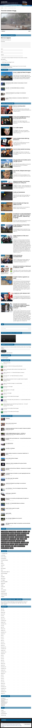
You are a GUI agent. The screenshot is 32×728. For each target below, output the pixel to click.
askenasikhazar (17, 533)
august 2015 (3, 673)
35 (11, 525)
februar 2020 (3, 612)
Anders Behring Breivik (5, 533)
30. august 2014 (8, 470)
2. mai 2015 (15, 162)
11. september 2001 (4, 531)
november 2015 (3, 668)
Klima (2, 570)
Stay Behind (21, 544)
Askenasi (12, 533)
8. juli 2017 (15, 238)
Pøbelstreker (3, 583)
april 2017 (2, 640)
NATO (11, 542)
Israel (8, 538)
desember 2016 (3, 647)
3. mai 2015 (15, 184)
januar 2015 (3, 685)
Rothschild (12, 544)
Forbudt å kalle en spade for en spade (21, 277)
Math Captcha (3, 59)
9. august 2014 (8, 494)
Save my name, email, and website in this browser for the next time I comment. (14, 57)
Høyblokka (3, 538)
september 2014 (3, 691)
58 (19, 73)
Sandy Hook (3, 586)
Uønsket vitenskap (4, 594)
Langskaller (18, 540)
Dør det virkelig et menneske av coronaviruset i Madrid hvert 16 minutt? (17, 98)
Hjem (2, 722)
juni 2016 (2, 656)
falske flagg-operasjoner (21, 535)
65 (12, 444)
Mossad (23, 540)
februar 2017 (3, 643)
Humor (2, 566)
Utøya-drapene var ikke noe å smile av (20, 236)
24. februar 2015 (16, 173)
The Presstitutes (3, 589)
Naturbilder (3, 576)
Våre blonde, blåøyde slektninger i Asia (22, 171)
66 (13, 440)
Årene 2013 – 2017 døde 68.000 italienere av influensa (15, 87)
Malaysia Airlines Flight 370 (5, 571)
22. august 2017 (16, 309)
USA (12, 546)
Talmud (26, 544)
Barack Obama (24, 533)
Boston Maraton (3, 556)
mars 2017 (2, 642)
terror (2, 546)
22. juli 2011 (25, 531)
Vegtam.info (3, 705)
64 (11, 449)
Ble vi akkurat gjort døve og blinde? (12, 478)
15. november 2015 (8, 500)
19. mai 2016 (8, 514)
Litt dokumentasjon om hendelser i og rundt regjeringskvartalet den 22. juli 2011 (18, 474)
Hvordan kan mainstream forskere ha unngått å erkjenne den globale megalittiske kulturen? (21, 305)
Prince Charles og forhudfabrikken (17, 256)
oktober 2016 (3, 650)
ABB (28, 531)
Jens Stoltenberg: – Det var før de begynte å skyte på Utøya (16, 488)
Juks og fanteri (3, 568)
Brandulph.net (3, 698)
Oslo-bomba (23, 542)
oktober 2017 (3, 630)
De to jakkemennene (9, 443)
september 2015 (3, 671)
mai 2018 (2, 625)
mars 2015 (2, 681)
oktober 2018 (3, 622)
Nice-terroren (3, 578)
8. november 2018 (8, 479)
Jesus (18, 538)
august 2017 (3, 633)
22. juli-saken (19, 531)
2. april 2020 (7, 504)
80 (13, 435)
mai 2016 (2, 658)
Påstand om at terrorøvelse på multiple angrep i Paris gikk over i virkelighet (17, 499)
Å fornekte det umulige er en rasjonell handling (14, 383)
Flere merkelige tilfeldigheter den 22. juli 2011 (14, 518)
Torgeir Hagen (7, 546)
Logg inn (2, 710)
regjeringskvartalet (5, 544)
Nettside (2, 54)
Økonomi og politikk (4, 581)
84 (13, 424)
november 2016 (3, 648)
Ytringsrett (2, 596)
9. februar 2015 (16, 119)
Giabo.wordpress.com (4, 699)
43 (11, 494)
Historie (2, 563)
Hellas (2, 561)
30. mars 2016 (8, 475)
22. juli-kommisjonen (12, 531)
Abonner (3, 351)
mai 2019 (2, 615)
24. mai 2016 (16, 107)
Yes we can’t (8, 362)
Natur (2, 575)
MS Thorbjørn (3, 542)
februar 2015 (3, 683)
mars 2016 (2, 661)
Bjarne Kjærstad (6, 389)
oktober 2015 (3, 670)
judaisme (21, 538)
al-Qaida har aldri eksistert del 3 (21, 293)
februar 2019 (3, 618)
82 (20, 309)
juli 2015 (2, 675)
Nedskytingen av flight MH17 (11, 493)
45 (12, 489)
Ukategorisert (3, 591)
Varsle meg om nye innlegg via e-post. (8, 62)
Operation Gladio (17, 542)
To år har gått (10, 386)
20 (19, 162)
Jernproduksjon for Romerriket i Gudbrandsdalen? (21, 225)
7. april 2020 (16, 73)
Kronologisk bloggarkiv (4, 357)
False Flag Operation (12, 535)
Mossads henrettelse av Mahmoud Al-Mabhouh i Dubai (22, 266)
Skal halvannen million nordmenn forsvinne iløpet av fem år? (16, 82)
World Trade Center (21, 546)
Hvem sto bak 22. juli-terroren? (11, 423)
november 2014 (3, 688)
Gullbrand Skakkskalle (19, 192)
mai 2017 (2, 638)
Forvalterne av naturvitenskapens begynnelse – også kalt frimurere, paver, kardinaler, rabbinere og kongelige (22, 215)
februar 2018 (3, 628)
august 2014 (3, 693)
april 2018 (2, 627)
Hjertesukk (2, 565)
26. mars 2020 (8, 484)
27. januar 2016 (8, 419)
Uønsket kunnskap (4, 593)
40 (20, 279)
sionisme (16, 544)
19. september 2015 (9, 435)
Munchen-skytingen (4, 573)
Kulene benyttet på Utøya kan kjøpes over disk (21, 203)
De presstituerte (3, 558)
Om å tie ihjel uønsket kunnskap (21, 149)
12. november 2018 (8, 464)
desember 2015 (3, 666)
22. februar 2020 (16, 279)
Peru (27, 542)
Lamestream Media (12, 540)
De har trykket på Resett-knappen (22, 72)
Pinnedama (8, 418)
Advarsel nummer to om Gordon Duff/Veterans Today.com (21, 182)
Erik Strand (5, 386)
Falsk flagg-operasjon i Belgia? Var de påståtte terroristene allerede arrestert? (18, 524)
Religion (2, 584)
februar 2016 (3, 663)
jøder (25, 538)
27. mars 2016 (8, 525)
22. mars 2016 (8, 449)
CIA (28, 533)
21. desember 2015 (8, 519)
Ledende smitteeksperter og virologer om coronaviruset (16, 92)
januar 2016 (3, 665)
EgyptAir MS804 (8, 513)
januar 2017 (3, 645)
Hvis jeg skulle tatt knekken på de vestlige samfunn (22, 160)
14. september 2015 (9, 440)
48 (11, 475)
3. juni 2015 (15, 193)
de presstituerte (4, 535)
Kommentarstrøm (4, 713)
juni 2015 (2, 676)
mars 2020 (2, 610)
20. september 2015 (9, 424)
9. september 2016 (17, 205)
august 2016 (3, 653)
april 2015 (2, 680)
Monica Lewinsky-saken (19, 106)
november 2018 (3, 620)
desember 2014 (3, 686)
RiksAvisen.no (3, 704)
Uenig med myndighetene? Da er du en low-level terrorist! (21, 117)
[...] (29, 78)
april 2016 (2, 660)
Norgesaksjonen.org (4, 701)
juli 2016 (2, 655)
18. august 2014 (16, 227)
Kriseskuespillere (4, 540)
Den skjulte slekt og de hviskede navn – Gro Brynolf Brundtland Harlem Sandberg (18, 439)
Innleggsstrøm (3, 711)
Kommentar (3, 41)
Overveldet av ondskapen (10, 448)
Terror (2, 588)
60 (11, 455)
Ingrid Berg (2, 700)
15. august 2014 (16, 294)
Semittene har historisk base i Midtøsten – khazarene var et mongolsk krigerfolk (18, 469)
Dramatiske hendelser (4, 560)
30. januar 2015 (16, 150)
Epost (2, 51)
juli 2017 (2, 635)
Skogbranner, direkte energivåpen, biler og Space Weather (16, 463)
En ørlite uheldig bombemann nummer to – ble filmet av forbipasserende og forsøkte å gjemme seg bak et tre (16, 434)
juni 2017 (2, 637)
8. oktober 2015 (16, 268)
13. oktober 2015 (8, 444)
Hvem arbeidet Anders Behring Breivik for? (21, 139)
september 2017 (3, 632)
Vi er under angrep (18, 127)
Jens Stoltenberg (13, 538)
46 (11, 484)
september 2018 (3, 623)
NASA (8, 542)
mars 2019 (2, 617)
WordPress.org (3, 715)
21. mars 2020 (8, 455)
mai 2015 (2, 678)
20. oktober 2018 (8, 489)
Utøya (15, 546)
